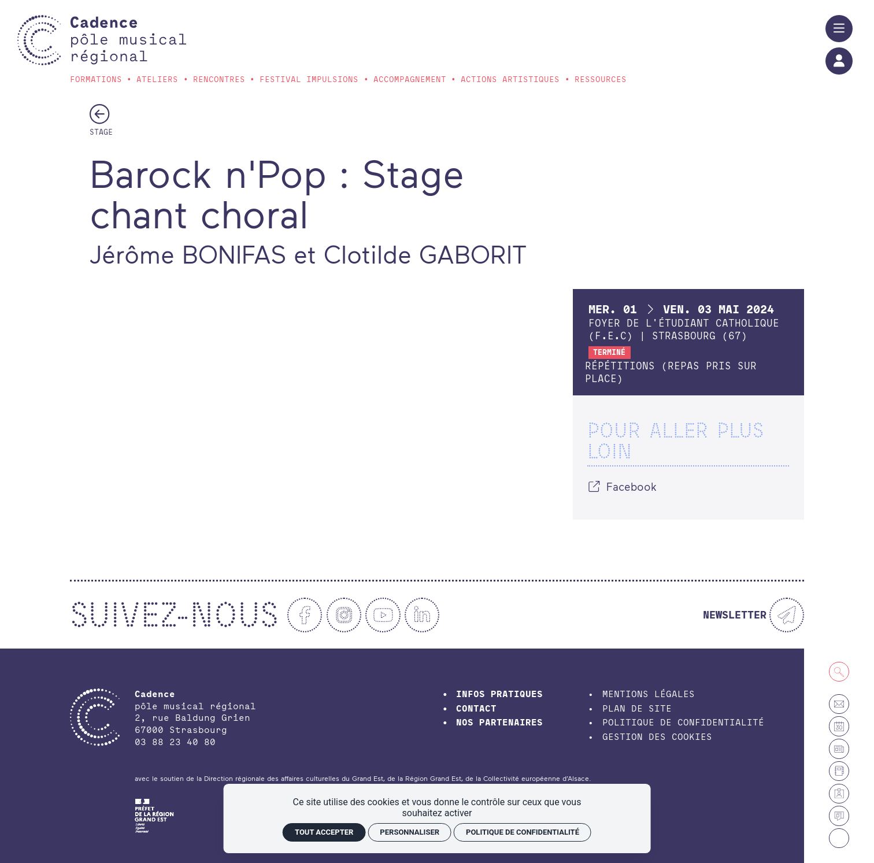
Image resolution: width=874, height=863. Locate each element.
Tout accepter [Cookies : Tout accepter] (324, 832)
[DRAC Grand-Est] (155, 814)
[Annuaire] (839, 771)
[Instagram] (344, 615)
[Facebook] (304, 615)
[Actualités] (839, 815)
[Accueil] (128, 40)
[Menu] (839, 28)
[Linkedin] (422, 615)
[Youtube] (382, 615)
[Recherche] (839, 671)
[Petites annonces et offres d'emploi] (839, 748)
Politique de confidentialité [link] (522, 832)
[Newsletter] (753, 615)
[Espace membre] (839, 793)
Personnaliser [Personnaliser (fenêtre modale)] (409, 832)
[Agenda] (839, 726)
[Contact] (839, 704)
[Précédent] (99, 114)
